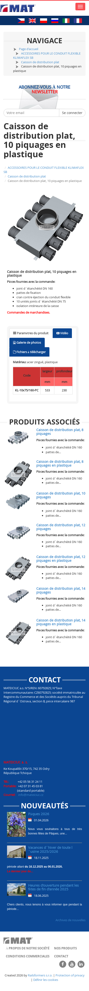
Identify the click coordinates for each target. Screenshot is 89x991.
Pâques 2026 (38, 813)
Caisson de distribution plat (40, 62)
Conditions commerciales (27, 956)
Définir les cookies (45, 980)
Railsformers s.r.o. (40, 975)
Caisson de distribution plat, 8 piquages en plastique (59, 463)
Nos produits (65, 948)
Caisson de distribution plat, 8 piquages (59, 432)
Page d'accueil (28, 49)
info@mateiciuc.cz (30, 795)
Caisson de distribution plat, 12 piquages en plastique (60, 558)
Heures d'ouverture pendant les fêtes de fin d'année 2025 (53, 887)
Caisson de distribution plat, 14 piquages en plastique (60, 622)
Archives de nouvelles (70, 920)
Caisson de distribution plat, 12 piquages (60, 527)
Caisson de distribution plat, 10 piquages (60, 495)
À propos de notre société (27, 948)
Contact (61, 956)
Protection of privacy (70, 975)
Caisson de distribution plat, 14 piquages (60, 590)
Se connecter (72, 112)
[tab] (30, 333)
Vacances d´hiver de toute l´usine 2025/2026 (50, 849)
